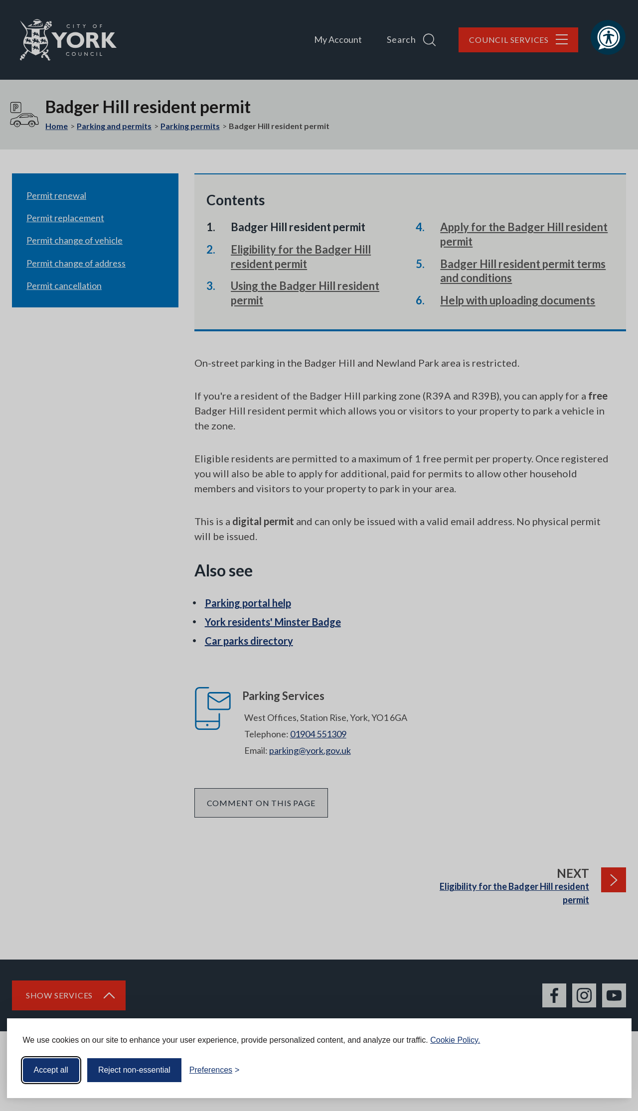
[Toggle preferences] (214, 1070)
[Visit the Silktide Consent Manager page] (610, 1070)
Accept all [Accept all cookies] (51, 1070)
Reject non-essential (134, 1070)
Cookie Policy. (455, 1040)
